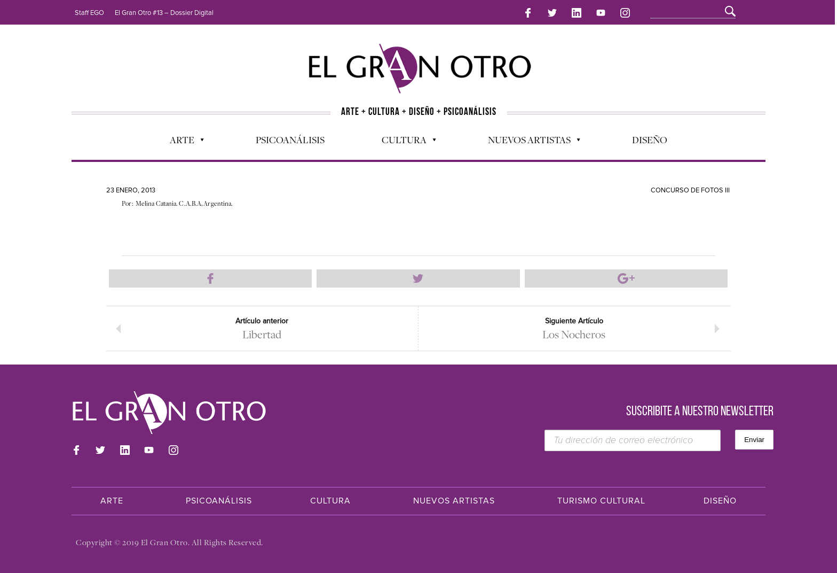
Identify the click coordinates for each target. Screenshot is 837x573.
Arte (181, 142)
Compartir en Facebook (210, 278)
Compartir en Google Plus (626, 278)
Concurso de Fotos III (690, 190)
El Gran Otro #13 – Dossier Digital (164, 13)
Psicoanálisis (290, 139)
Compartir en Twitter (418, 278)
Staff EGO (89, 13)
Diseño (649, 139)
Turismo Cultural (601, 500)
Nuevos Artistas (528, 142)
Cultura (403, 142)
